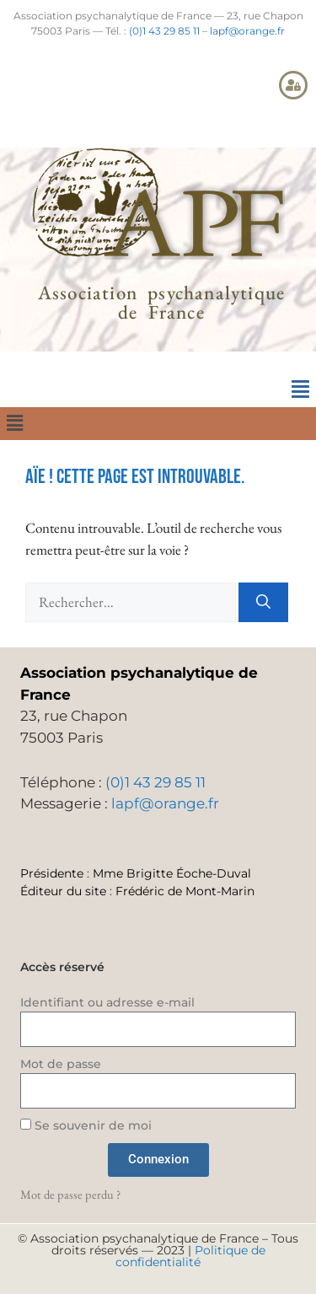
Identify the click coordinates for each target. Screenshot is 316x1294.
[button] (300, 389)
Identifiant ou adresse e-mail (107, 1002)
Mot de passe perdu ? (70, 1194)
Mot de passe (60, 1063)
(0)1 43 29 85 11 (164, 30)
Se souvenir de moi (86, 1125)
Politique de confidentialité (190, 1256)
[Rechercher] (263, 603)
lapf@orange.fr (247, 30)
